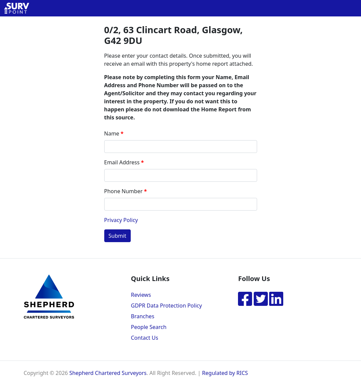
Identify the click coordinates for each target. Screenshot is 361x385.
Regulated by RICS (225, 373)
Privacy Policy (121, 220)
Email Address (122, 162)
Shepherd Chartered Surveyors (108, 373)
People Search (148, 327)
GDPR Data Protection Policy (166, 305)
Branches (142, 316)
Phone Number (123, 191)
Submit (117, 235)
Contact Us (144, 337)
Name (111, 133)
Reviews (141, 294)
